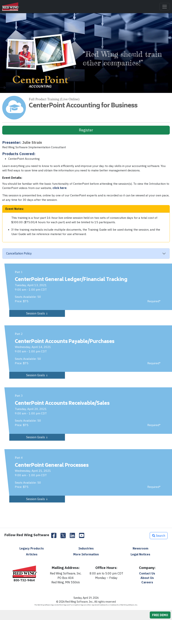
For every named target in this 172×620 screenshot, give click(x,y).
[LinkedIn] (72, 535)
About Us (147, 578)
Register (86, 130)
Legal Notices (140, 554)
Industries (86, 548)
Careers (147, 582)
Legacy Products (31, 548)
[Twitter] (63, 535)
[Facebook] (53, 535)
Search (158, 535)
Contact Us (147, 573)
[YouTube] (81, 535)
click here (60, 188)
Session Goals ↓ (37, 313)
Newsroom (140, 548)
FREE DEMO (160, 615)
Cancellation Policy (19, 253)
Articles (31, 554)
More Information (86, 554)
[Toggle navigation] (164, 6)
